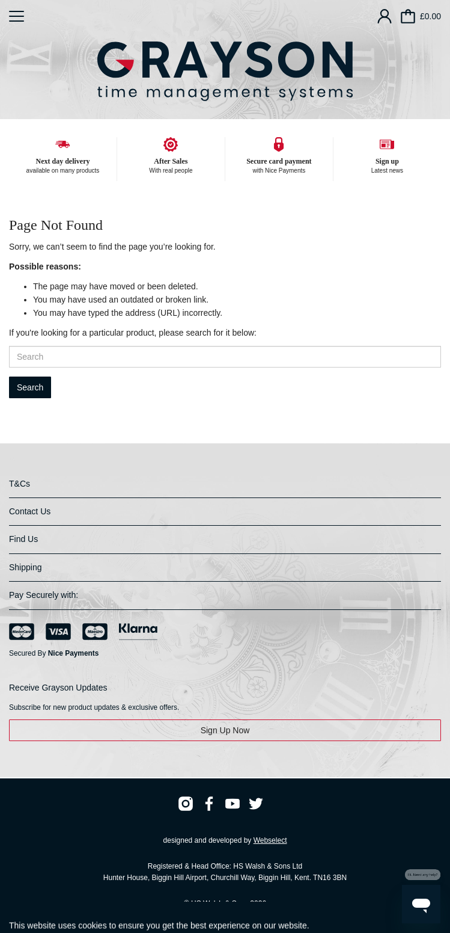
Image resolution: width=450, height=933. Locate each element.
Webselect (270, 840)
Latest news (387, 170)
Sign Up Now (225, 730)
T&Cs (19, 483)
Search (30, 387)
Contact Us (29, 511)
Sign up (387, 161)
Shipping (25, 567)
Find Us (23, 539)
